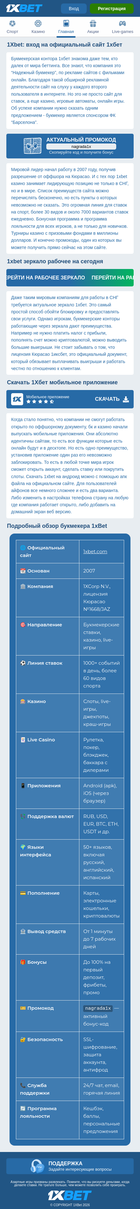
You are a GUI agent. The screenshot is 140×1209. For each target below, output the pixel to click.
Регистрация (112, 8)
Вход (74, 8)
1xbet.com (95, 551)
